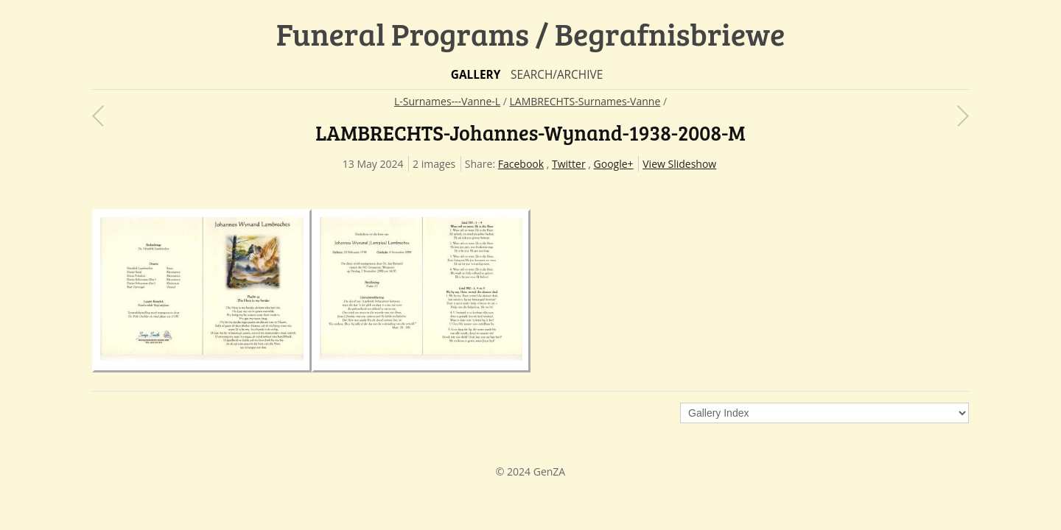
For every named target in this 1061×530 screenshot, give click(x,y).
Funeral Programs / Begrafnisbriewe (530, 33)
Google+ (614, 164)
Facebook (521, 164)
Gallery (476, 74)
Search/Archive (557, 74)
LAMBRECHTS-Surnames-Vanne (585, 101)
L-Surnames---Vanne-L (447, 101)
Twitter (569, 164)
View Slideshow (679, 164)
